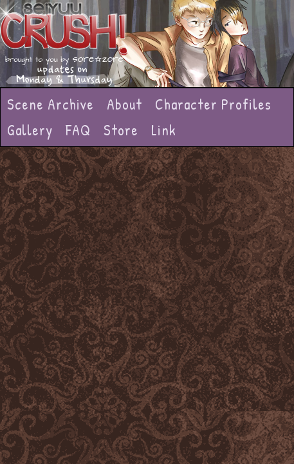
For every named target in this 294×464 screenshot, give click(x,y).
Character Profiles (213, 104)
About (124, 104)
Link (163, 130)
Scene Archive (50, 104)
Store (121, 130)
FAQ (78, 130)
